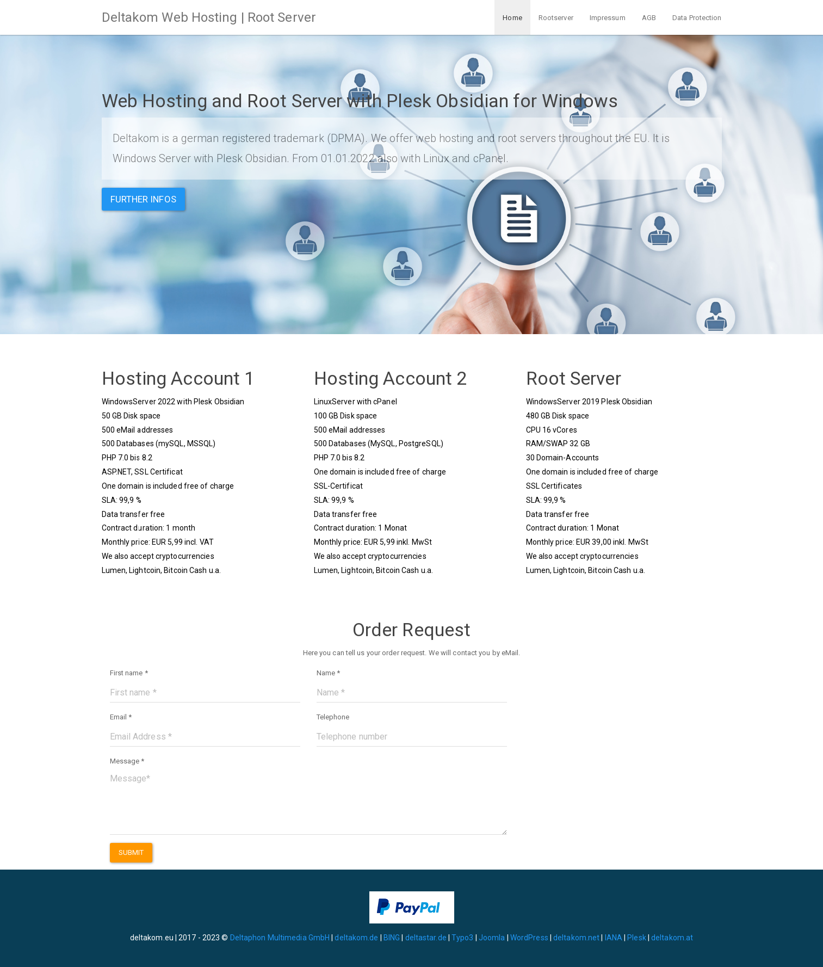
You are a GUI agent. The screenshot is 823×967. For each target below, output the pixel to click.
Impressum (608, 18)
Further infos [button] (143, 199)
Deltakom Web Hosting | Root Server (209, 17)
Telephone (333, 717)
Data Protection (697, 18)
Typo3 (462, 937)
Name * (329, 673)
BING (391, 937)
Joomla (492, 937)
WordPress (529, 937)
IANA (613, 937)
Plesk (636, 937)
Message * (127, 761)
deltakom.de (356, 937)
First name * (129, 673)
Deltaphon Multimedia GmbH (281, 937)
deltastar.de (426, 937)
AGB (649, 18)
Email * (121, 717)
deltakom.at (672, 937)
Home (512, 18)
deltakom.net (576, 937)
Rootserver (556, 18)
